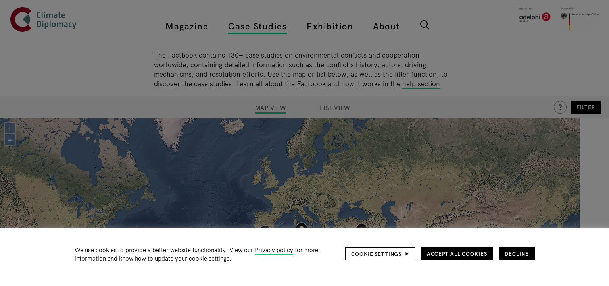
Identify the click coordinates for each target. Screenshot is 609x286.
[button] (380, 253)
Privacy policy (274, 249)
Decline (516, 253)
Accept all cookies (457, 253)
